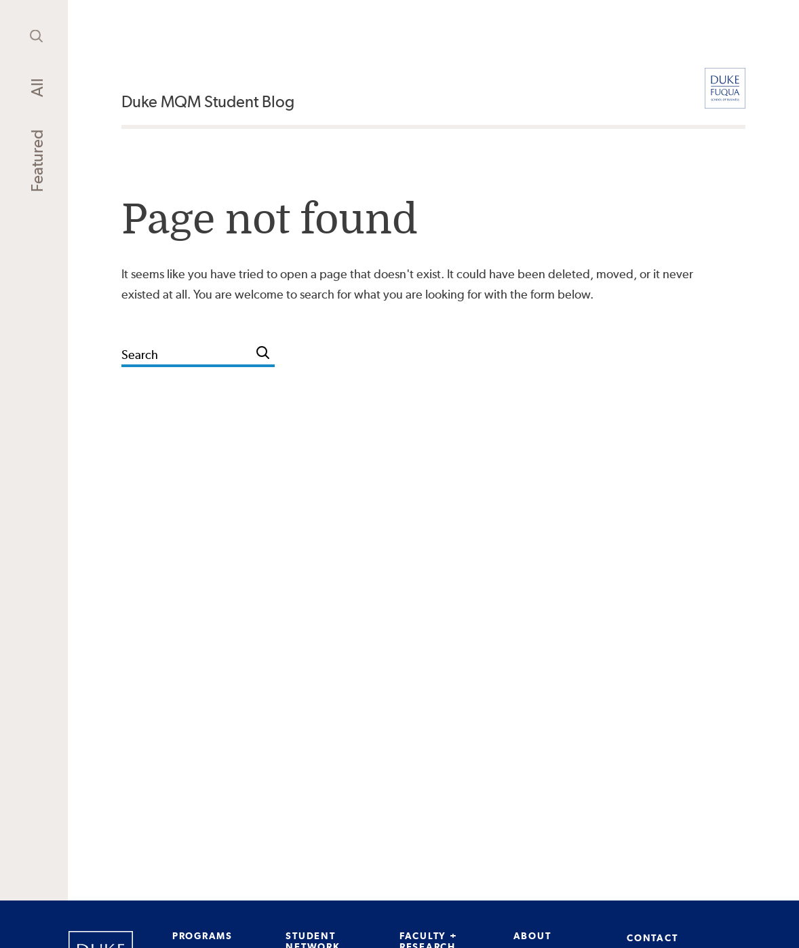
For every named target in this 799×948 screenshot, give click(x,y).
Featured (37, 161)
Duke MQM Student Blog (207, 101)
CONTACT (652, 937)
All (37, 87)
